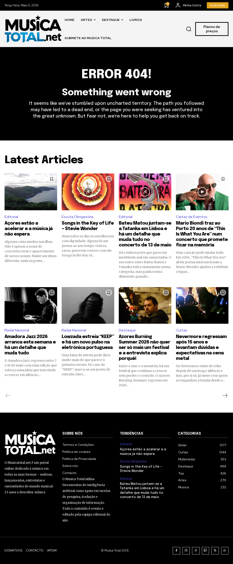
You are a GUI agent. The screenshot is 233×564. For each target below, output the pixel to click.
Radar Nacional (17, 330)
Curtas (181, 330)
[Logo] (33, 29)
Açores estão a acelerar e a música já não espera (29, 229)
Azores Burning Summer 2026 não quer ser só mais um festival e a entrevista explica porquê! (144, 347)
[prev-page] (8, 395)
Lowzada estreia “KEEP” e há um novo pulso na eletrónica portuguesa (88, 342)
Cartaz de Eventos (191, 216)
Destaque (127, 330)
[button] (188, 29)
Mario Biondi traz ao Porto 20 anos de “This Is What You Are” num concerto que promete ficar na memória (202, 234)
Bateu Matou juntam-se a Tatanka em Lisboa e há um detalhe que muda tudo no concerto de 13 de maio (145, 234)
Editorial (11, 216)
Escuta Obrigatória (77, 216)
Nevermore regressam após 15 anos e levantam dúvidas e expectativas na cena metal (201, 347)
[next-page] (224, 395)
